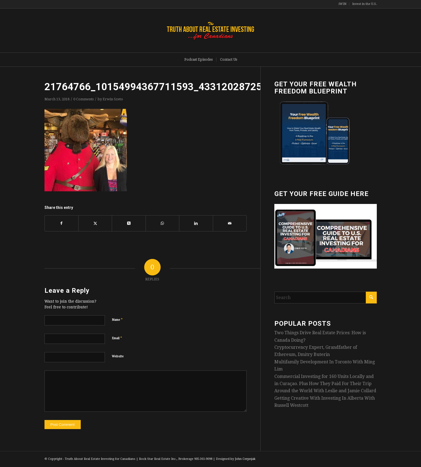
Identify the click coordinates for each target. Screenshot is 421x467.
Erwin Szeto (113, 99)
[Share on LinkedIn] (196, 223)
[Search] (325, 297)
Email (117, 338)
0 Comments (83, 99)
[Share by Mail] (229, 223)
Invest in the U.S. (364, 4)
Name (117, 319)
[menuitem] (342, 4)
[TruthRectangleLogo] (210, 30)
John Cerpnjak (245, 459)
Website (118, 356)
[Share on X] (95, 223)
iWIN (342, 4)
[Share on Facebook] (61, 223)
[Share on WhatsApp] (162, 223)
